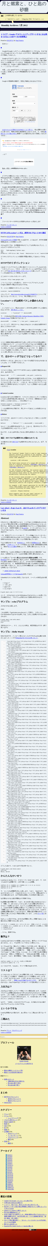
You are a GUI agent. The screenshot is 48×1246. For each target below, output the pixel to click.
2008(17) (10, 1199)
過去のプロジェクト (14, 1116)
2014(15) (10, 1189)
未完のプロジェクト (14, 1114)
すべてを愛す (12, 558)
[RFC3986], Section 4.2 (39, 470)
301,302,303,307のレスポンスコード (19, 271)
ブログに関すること (10, 1135)
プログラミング (17, 1045)
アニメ (9, 1045)
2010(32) (10, 1196)
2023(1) (10, 1173)
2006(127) (11, 1202)
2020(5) (10, 1178)
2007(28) (10, 1201)
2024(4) (10, 1172)
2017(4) (10, 1184)
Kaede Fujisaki (24, 1076)
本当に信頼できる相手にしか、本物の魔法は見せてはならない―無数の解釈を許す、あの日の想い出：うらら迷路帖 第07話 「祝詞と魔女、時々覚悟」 (25, 1231)
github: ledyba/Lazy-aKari (12, 582)
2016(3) (10, 1185)
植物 (5, 1145)
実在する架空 (8, 1137)
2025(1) (10, 1170)
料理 (5, 1139)
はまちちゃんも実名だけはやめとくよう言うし (17, 129)
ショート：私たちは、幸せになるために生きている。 (22, 1220)
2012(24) (10, 1192)
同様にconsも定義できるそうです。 (25, 995)
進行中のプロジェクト (11, 1112)
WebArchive (8, 1117)
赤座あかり (35, 554)
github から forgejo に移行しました (15, 1225)
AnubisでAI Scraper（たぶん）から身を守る (18, 1216)
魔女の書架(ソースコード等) (13, 1085)
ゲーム (6, 1131)
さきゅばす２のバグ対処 (9, 240)
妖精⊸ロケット (9, 1094)
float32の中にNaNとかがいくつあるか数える (18, 1241)
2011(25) (10, 1194)
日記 (5, 1141)
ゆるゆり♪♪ (21, 554)
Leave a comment (6, 227)
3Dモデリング (12, 1148)
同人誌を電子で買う (14, 1098)
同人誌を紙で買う (14, 1100)
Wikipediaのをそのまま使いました (26, 650)
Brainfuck (4, 571)
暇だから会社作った (10, 1239)
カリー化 (40, 928)
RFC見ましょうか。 (17, 311)
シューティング (13, 1133)
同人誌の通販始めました (12, 1227)
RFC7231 (15, 444)
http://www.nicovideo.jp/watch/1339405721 (24, 295)
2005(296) (11, 1204)
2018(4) (10, 1182)
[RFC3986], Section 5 (17, 473)
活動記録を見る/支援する (16, 1096)
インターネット (12, 225)
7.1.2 (8, 452)
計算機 (6, 1147)
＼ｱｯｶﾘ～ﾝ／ (11, 556)
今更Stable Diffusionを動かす (13, 1218)
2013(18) (10, 1190)
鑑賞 (9, 1158)
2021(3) (10, 1177)
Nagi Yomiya (19, 40)
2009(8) (10, 1197)
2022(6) (10, 1175)
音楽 (5, 1156)
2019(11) (10, 1180)
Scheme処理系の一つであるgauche (12, 585)
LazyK (25, 539)
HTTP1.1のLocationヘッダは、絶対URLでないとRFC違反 (23, 233)
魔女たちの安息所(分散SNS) (13, 1087)
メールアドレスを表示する (24, 1079)
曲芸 (9, 1154)
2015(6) (10, 1187)
